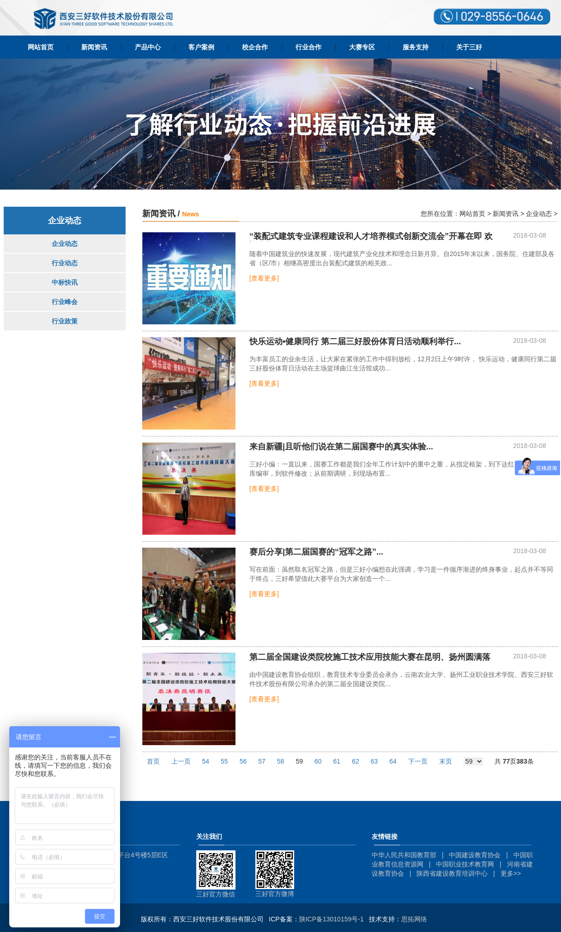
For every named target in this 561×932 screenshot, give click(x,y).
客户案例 (201, 47)
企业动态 (65, 243)
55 (224, 761)
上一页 (181, 761)
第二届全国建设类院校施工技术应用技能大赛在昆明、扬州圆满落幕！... (369, 657)
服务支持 (415, 47)
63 (374, 761)
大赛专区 (362, 47)
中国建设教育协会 (475, 855)
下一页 (418, 761)
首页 (153, 761)
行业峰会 (65, 301)
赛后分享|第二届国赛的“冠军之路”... (316, 552)
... (355, 341)
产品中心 (148, 47)
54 (206, 761)
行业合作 (308, 47)
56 (243, 761)
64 (393, 761)
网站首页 (41, 47)
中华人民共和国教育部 (404, 855)
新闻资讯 (94, 47)
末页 (445, 761)
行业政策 (65, 321)
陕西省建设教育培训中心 (452, 873)
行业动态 (65, 263)
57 (261, 761)
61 (337, 761)
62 (355, 761)
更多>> (511, 873)
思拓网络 (414, 919)
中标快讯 (65, 282)
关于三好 (469, 47)
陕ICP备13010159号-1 (331, 919)
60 (318, 761)
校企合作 (255, 47)
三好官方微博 (274, 893)
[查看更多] (264, 278)
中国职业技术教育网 (465, 864)
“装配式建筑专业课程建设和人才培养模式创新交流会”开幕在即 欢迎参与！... (371, 236)
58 (280, 761)
